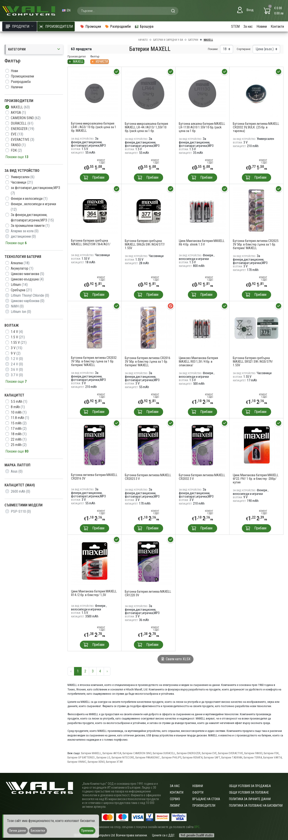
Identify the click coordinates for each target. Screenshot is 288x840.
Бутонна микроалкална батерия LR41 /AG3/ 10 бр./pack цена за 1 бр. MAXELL (93, 127)
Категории (34, 49)
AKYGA (18, 112)
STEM (235, 26)
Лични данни (17, 830)
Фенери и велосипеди (29, 198)
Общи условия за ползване (249, 792)
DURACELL (22, 123)
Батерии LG (103, 757)
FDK (16, 150)
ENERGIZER (22, 129)
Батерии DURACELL (164, 753)
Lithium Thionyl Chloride (30, 295)
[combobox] (127, 11)
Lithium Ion (21, 312)
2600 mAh (20, 491)
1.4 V (17, 332)
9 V (15, 353)
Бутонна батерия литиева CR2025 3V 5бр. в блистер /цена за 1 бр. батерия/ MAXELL (255, 244)
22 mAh (19, 439)
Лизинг (175, 805)
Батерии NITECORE (123, 757)
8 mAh (18, 407)
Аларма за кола (24, 231)
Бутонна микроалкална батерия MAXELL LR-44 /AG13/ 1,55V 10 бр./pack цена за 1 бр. (146, 127)
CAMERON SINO (25, 118)
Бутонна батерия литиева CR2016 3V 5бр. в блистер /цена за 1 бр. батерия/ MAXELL (147, 361)
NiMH (17, 306)
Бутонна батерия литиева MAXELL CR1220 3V (148, 593)
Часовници (22, 182)
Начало (143, 39)
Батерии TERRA (253, 757)
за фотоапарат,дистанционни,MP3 (35, 190)
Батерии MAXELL (91, 753)
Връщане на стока (206, 799)
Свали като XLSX (175, 659)
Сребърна (21, 290)
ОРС (197, 827)
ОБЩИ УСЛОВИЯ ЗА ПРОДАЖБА (250, 786)
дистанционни (23, 236)
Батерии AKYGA (112, 753)
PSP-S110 (21, 511)
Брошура (144, 26)
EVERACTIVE (22, 139)
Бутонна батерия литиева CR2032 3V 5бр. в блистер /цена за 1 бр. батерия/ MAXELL (94, 361)
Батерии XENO (96, 761)
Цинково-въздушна (27, 279)
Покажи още (16, 157)
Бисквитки (38, 830)
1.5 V (18, 337)
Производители (203, 805)
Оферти (197, 792)
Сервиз (175, 799)
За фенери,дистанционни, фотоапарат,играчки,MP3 (32, 217)
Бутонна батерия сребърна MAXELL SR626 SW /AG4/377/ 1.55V (145, 244)
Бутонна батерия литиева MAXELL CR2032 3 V (202, 477)
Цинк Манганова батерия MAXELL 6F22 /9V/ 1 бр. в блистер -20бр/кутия (256, 478)
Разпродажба (21, 82)
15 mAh (19, 423)
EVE (17, 134)
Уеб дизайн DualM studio (196, 835)
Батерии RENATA (192, 757)
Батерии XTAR (114, 761)
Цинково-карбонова (27, 301)
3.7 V (17, 375)
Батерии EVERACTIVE (230, 753)
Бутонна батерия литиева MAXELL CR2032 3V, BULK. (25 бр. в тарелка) (256, 127)
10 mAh (19, 412)
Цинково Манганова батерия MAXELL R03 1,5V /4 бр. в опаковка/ (198, 361)
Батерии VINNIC (77, 761)
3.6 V (17, 369)
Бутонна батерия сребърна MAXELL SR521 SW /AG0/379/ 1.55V (253, 361)
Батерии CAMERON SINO (137, 753)
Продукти (20, 26)
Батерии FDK (271, 753)
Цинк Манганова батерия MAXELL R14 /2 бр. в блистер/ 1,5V (94, 593)
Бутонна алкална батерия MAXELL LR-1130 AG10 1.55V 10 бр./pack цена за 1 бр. (202, 127)
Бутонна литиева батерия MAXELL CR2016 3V (94, 476)
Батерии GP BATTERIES (81, 757)
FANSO (18, 145)
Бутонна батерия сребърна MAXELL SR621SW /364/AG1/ (90, 242)
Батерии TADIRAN (231, 757)
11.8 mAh (20, 418)
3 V (16, 348)
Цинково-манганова (27, 274)
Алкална (20, 263)
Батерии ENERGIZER (188, 753)
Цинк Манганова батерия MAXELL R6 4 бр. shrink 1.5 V (202, 242)
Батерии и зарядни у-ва (168, 39)
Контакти (277, 26)
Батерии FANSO (253, 753)
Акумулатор (22, 268)
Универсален (22, 177)
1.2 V (17, 359)
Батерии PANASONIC (147, 757)
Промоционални (22, 76)
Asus (16, 471)
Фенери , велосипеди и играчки (33, 207)
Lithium (19, 284)
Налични (17, 87)
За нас (248, 26)
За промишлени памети (30, 225)
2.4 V (17, 364)
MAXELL (20, 107)
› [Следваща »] (107, 671)
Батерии (193, 39)
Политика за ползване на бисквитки (256, 805)
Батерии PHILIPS (171, 757)
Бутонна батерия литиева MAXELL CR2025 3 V (148, 477)
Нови (14, 71)
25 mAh (19, 445)
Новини (261, 26)
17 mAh (19, 428)
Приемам (87, 830)
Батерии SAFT (212, 757)
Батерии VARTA (272, 757)
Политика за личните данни (250, 799)
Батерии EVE (209, 753)
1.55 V (19, 342)
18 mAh (19, 434)
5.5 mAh (19, 401)
